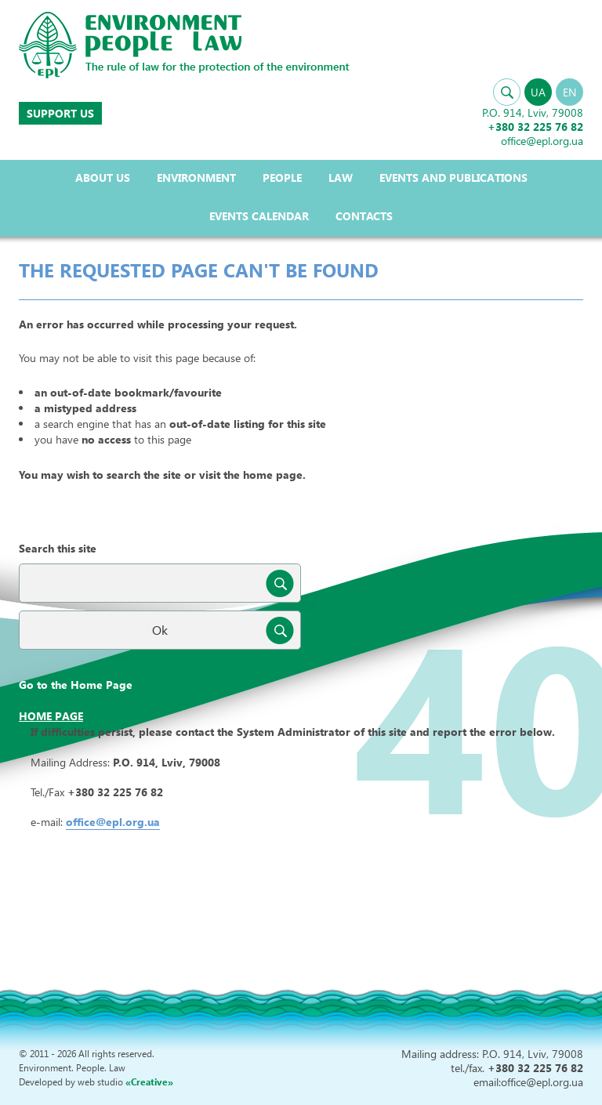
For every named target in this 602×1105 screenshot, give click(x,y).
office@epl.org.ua (113, 821)
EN (569, 92)
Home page (51, 715)
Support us (60, 113)
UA (538, 92)
